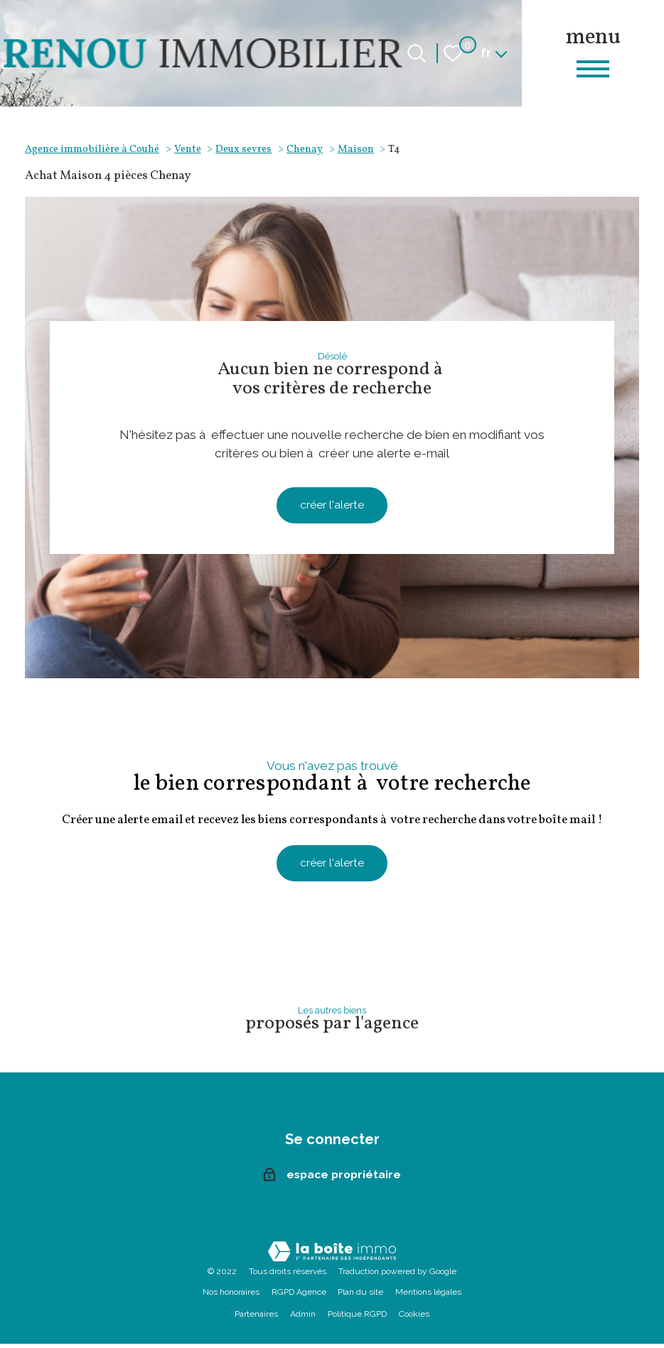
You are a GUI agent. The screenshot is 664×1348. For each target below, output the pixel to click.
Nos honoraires (231, 1296)
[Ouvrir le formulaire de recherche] (417, 53)
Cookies (414, 1318)
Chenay (305, 149)
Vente (187, 149)
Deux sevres (243, 149)
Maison (356, 149)
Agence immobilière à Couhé (92, 149)
